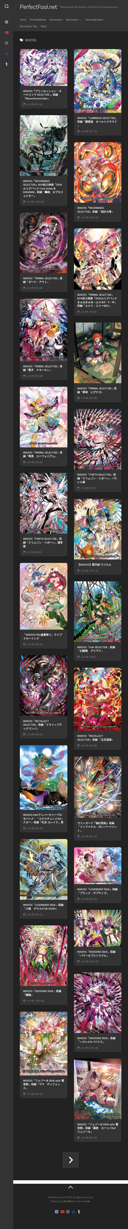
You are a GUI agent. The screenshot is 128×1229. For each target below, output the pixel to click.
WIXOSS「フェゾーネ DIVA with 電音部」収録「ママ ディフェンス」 (43, 1084)
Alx (88, 1201)
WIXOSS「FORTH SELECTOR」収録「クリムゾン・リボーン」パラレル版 (97, 478)
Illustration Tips (28, 26)
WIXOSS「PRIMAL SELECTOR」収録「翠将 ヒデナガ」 (97, 390)
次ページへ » (70, 1160)
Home (23, 19)
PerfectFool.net (38, 6)
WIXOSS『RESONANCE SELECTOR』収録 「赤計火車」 (95, 209)
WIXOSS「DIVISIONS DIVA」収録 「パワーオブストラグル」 (96, 953)
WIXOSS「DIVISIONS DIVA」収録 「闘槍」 (42, 993)
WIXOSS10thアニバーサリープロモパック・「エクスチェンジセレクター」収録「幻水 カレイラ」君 (43, 818)
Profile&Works (38, 19)
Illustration (72, 20)
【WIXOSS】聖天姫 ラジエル (94, 565)
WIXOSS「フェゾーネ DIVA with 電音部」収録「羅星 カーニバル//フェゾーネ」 (97, 1128)
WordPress (69, 1201)
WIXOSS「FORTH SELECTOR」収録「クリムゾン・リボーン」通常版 (43, 542)
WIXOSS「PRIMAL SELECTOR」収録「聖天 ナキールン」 (42, 368)
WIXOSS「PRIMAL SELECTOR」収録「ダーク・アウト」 (42, 280)
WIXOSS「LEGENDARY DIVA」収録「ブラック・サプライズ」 (97, 891)
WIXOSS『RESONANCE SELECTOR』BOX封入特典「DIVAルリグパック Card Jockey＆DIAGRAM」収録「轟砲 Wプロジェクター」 (43, 188)
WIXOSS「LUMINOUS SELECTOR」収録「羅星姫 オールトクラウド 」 (97, 121)
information (56, 19)
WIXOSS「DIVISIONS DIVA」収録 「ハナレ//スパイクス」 (96, 1040)
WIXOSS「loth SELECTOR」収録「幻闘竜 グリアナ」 (96, 649)
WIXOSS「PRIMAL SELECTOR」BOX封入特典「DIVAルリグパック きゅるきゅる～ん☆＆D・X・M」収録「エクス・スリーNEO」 (97, 300)
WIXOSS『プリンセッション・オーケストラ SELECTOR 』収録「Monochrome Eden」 (42, 94)
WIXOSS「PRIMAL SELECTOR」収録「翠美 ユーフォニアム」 (42, 454)
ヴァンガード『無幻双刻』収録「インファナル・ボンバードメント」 (97, 826)
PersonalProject (94, 19)
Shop (43, 26)
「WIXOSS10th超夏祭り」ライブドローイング (42, 636)
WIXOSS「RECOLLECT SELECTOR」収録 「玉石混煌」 (95, 737)
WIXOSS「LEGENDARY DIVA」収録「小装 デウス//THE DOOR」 (43, 906)
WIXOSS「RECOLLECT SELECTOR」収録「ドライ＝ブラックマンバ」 (42, 724)
